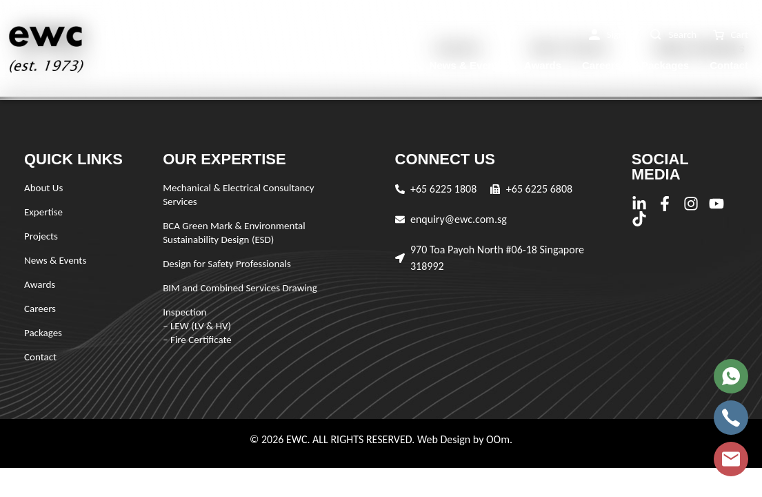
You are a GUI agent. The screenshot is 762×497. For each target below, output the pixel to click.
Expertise (324, 65)
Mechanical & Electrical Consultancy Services (238, 195)
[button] (611, 35)
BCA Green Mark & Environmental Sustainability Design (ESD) (234, 233)
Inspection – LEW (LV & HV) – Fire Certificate (197, 326)
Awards (542, 65)
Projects (388, 65)
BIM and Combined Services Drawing (240, 288)
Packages (665, 65)
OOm (498, 439)
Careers (601, 65)
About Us (257, 65)
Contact (729, 65)
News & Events (467, 65)
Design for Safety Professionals (227, 263)
